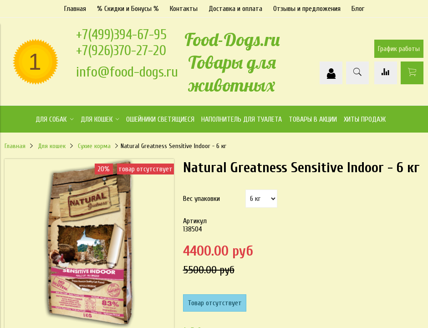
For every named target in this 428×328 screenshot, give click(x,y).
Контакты (184, 9)
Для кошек (52, 146)
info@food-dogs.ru (127, 71)
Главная (75, 9)
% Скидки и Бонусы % (128, 9)
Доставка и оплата (235, 9)
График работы (399, 49)
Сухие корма (94, 146)
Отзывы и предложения (307, 9)
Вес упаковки (201, 199)
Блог (358, 9)
